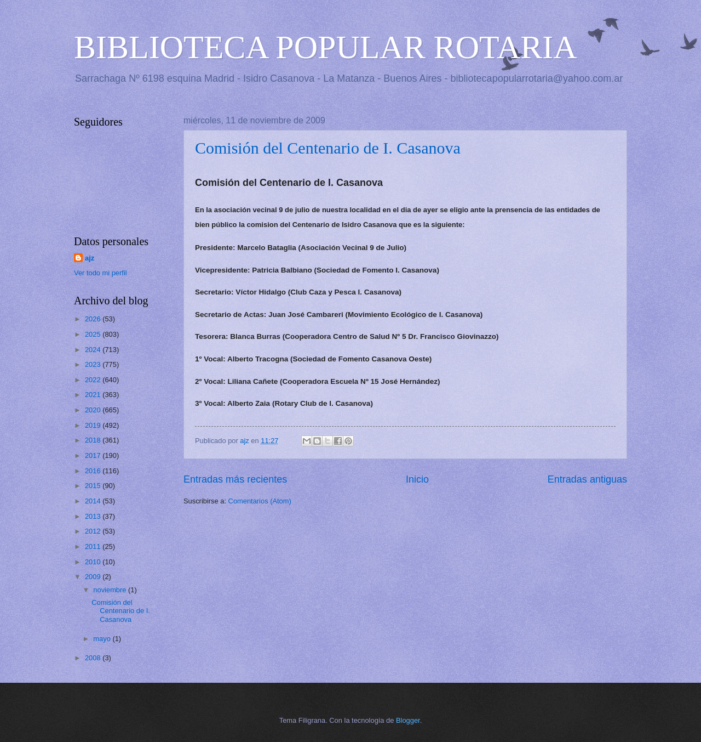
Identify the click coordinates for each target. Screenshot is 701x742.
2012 (93, 531)
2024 (93, 349)
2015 (93, 486)
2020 (93, 410)
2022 (93, 380)
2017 (93, 455)
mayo (102, 639)
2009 (93, 577)
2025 (93, 334)
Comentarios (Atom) (259, 501)
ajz (89, 258)
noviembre (110, 590)
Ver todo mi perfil (100, 273)
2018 (93, 440)
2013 (93, 516)
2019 (93, 425)
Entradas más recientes (235, 479)
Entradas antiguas (587, 479)
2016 (93, 471)
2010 (93, 562)
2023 (93, 364)
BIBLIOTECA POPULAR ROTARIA (325, 47)
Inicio (417, 479)
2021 (93, 394)
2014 (93, 501)
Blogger (408, 720)
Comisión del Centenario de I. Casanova (328, 148)
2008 (93, 658)
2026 (93, 319)
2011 (93, 546)
